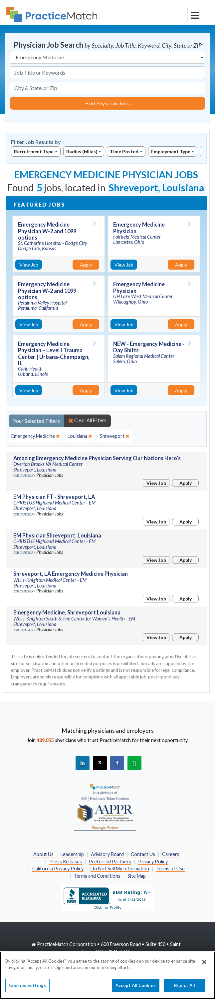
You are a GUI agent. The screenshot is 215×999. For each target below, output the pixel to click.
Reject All (184, 990)
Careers (170, 854)
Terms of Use (170, 868)
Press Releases (65, 861)
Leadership (72, 854)
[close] (35, 436)
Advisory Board (107, 854)
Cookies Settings (27, 990)
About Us (43, 854)
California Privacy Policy (58, 868)
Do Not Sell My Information (120, 868)
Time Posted (124, 151)
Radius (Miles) (82, 151)
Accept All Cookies (135, 990)
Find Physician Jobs (107, 103)
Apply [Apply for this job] (86, 265)
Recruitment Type (34, 151)
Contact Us (143, 854)
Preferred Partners (110, 861)
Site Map (136, 876)
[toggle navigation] (195, 15)
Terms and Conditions (97, 876)
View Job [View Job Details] (28, 265)
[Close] (204, 966)
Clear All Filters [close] (87, 421)
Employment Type (170, 151)
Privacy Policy (153, 861)
